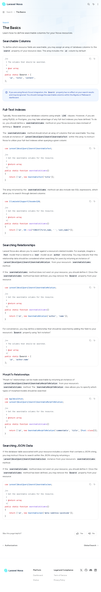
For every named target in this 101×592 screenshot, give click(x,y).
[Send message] (95, 553)
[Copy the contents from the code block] (90, 58)
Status (36, 580)
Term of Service (60, 575)
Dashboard (38, 575)
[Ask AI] (94, 58)
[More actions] (97, 4)
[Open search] (89, 4)
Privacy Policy (59, 580)
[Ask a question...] (50, 552)
